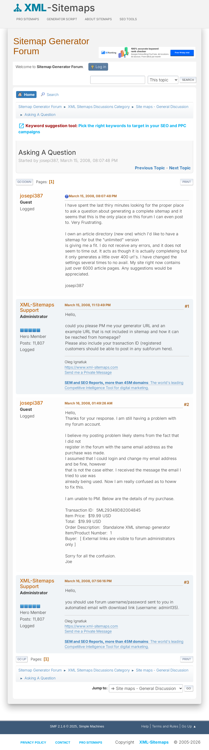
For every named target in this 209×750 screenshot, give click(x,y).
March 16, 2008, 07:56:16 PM (88, 581)
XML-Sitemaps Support (37, 307)
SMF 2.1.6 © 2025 (63, 726)
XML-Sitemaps (154, 742)
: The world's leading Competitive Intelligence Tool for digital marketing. (124, 385)
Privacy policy (33, 742)
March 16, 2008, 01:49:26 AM (88, 403)
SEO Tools (128, 19)
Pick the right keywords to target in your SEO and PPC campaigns (102, 128)
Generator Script (62, 19)
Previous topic (150, 167)
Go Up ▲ (189, 726)
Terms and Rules (165, 726)
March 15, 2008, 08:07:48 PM (93, 196)
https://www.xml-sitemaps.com (91, 367)
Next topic (180, 167)
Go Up (21, 659)
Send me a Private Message (88, 372)
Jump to (99, 688)
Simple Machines (91, 726)
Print (186, 182)
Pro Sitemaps (90, 742)
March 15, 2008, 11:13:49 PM (88, 305)
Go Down (24, 182)
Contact (62, 742)
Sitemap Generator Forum (51, 46)
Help (145, 726)
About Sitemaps (98, 19)
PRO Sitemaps (27, 19)
